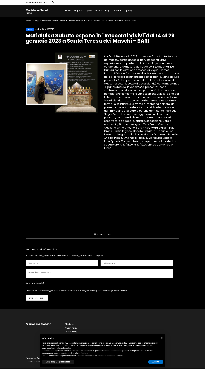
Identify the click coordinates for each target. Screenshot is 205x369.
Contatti (117, 10)
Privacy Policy (71, 328)
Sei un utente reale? (35, 283)
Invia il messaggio (37, 298)
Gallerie (98, 10)
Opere (89, 10)
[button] (162, 338)
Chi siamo (69, 324)
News (29, 29)
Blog (107, 10)
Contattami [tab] (102, 234)
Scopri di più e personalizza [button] (58, 362)
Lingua (128, 10)
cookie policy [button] (65, 348)
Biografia (78, 10)
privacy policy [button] (121, 343)
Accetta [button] (155, 362)
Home (67, 10)
